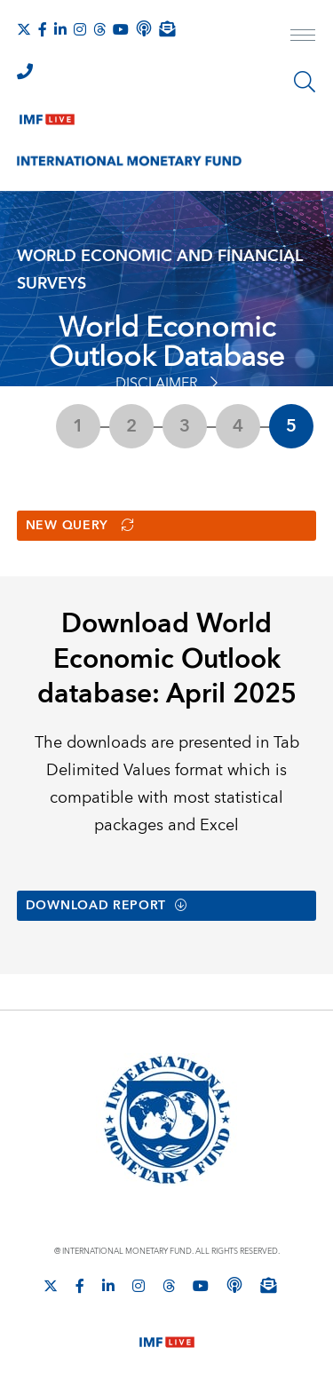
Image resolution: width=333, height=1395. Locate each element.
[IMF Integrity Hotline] (25, 71)
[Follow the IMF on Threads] (99, 29)
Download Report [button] (107, 907)
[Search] (304, 81)
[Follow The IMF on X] (24, 29)
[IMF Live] (47, 115)
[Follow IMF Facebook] (42, 29)
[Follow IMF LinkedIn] (60, 29)
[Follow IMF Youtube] (121, 29)
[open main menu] (302, 37)
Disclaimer (166, 383)
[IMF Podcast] (144, 28)
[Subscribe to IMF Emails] (167, 28)
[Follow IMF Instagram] (80, 29)
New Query (80, 526)
